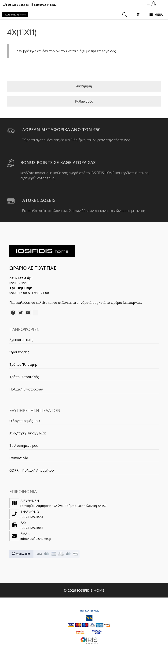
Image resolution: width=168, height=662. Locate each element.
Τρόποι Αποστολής (24, 377)
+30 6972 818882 (44, 5)
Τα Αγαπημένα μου (23, 445)
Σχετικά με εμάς (21, 339)
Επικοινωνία (18, 458)
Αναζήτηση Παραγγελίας (27, 433)
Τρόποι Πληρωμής (23, 364)
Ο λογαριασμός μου (24, 421)
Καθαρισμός (84, 101)
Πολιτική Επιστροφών (26, 389)
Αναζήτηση (84, 86)
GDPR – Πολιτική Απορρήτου (31, 470)
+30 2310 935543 (17, 5)
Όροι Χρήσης (19, 352)
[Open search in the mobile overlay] (124, 14)
